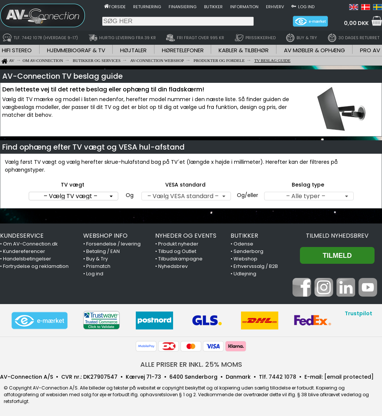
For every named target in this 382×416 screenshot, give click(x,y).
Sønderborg (248, 251)
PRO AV (370, 50)
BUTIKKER (244, 235)
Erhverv (275, 7)
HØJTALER (133, 50)
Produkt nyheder (178, 243)
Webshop (245, 258)
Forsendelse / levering (113, 243)
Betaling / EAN (103, 251)
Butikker (213, 7)
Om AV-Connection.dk (30, 243)
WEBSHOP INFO (105, 235)
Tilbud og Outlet (177, 251)
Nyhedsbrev (173, 266)
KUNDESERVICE (22, 235)
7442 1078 (282, 377)
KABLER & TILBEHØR (244, 50)
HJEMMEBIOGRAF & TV (76, 50)
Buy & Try (97, 258)
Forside (117, 7)
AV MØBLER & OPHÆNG (314, 50)
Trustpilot (358, 313)
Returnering (147, 7)
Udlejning (245, 273)
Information (244, 7)
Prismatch (98, 266)
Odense (243, 243)
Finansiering (183, 7)
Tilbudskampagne (180, 258)
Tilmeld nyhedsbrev (337, 235)
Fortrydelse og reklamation (36, 266)
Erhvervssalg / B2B (256, 266)
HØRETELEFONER (183, 50)
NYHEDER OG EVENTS (185, 235)
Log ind (306, 7)
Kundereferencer (24, 251)
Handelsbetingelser (27, 258)
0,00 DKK (356, 23)
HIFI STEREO (17, 50)
